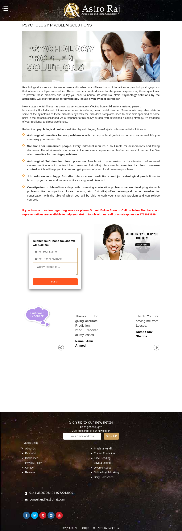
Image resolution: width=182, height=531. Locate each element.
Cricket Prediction (104, 453)
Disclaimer (31, 458)
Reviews (30, 472)
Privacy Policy (33, 462)
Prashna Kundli (103, 448)
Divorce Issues (102, 467)
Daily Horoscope (104, 477)
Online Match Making (106, 472)
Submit (55, 281)
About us (30, 448)
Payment (30, 453)
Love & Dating (102, 462)
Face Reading (102, 458)
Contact (29, 467)
